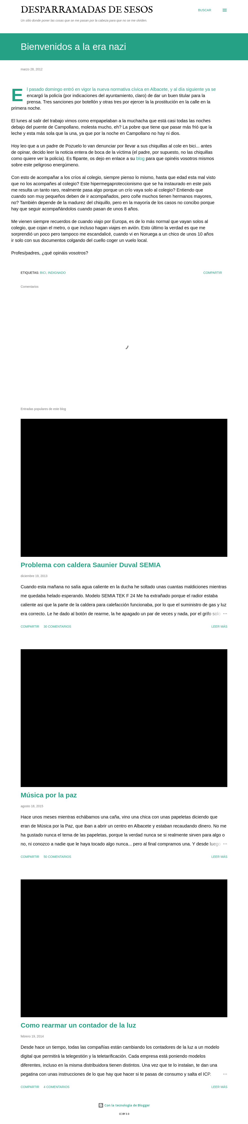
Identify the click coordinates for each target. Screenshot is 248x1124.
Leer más (219, 626)
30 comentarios (57, 626)
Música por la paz (49, 795)
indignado (57, 272)
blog (140, 158)
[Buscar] (204, 10)
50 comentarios (57, 857)
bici (43, 272)
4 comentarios (56, 1087)
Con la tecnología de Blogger (124, 1105)
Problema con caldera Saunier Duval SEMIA (91, 565)
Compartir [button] (212, 272)
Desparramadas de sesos (87, 10)
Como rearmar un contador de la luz (78, 1025)
